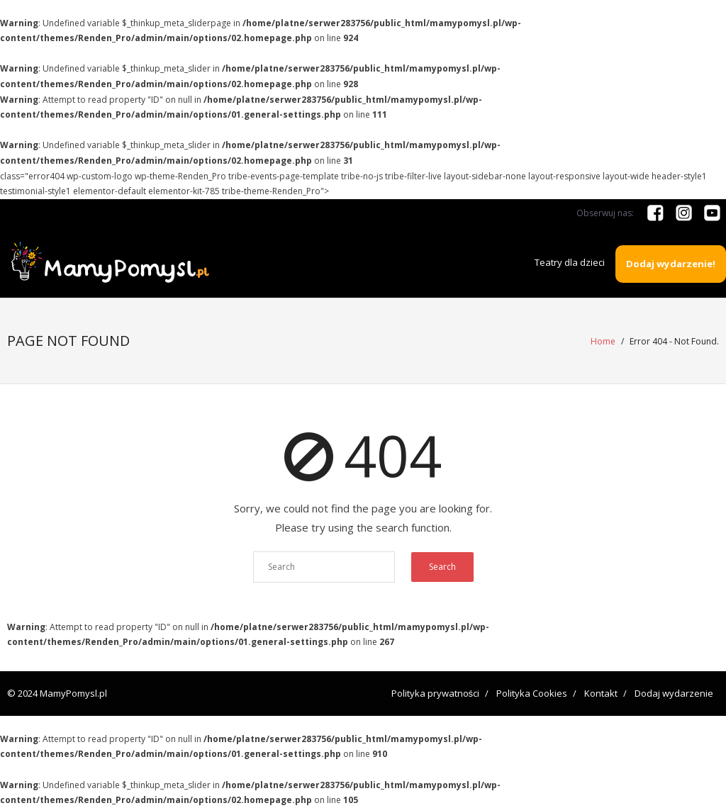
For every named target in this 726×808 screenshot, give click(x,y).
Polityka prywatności (435, 693)
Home (603, 341)
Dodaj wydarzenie (674, 693)
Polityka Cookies (531, 693)
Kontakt (601, 693)
